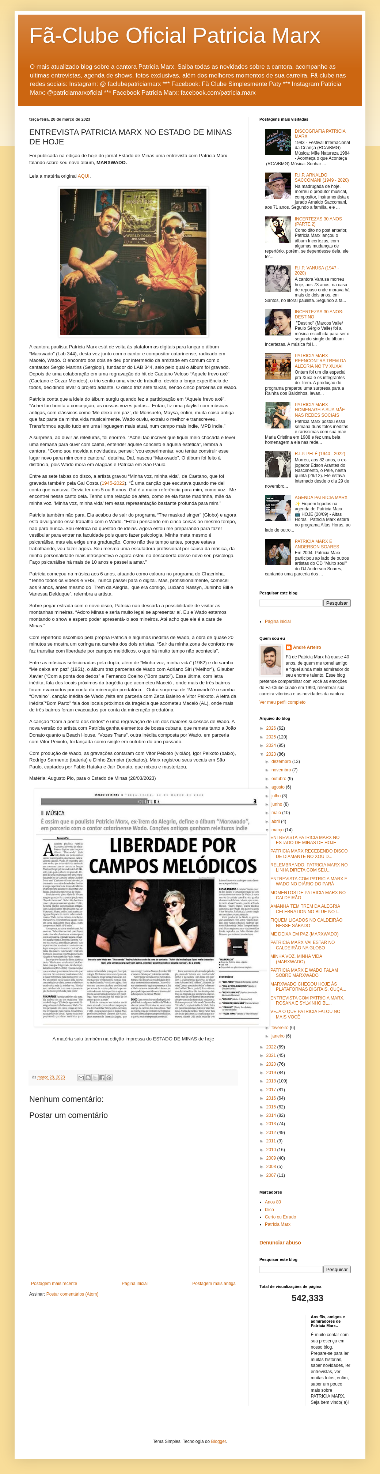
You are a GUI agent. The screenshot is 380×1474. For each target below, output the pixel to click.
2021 (271, 1055)
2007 (271, 1175)
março (278, 829)
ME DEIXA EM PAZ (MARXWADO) (304, 934)
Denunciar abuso (280, 1243)
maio (276, 812)
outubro (279, 778)
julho (276, 795)
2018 (271, 1081)
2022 (271, 1047)
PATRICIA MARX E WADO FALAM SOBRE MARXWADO (304, 973)
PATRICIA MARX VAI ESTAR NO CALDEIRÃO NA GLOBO (302, 945)
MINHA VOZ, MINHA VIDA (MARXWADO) (296, 959)
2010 (271, 1149)
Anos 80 (273, 1202)
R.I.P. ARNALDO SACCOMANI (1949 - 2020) (322, 178)
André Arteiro (307, 647)
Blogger (218, 1441)
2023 (271, 754)
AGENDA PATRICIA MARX (321, 497)
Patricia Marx (277, 1224)
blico (269, 1209)
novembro (281, 769)
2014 (271, 1115)
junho (277, 804)
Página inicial (135, 1283)
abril (276, 821)
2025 (271, 737)
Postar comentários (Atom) (72, 1294)
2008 (271, 1166)
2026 (271, 728)
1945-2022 (113, 483)
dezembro (281, 761)
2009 (271, 1158)
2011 (271, 1141)
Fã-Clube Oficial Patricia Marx (174, 35)
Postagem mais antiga (214, 1283)
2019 (271, 1072)
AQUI (84, 176)
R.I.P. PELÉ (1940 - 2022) (320, 453)
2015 (271, 1107)
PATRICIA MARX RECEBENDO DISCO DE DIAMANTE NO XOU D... (309, 854)
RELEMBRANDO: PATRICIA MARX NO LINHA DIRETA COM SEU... (309, 867)
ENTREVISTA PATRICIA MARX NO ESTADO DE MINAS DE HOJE (304, 840)
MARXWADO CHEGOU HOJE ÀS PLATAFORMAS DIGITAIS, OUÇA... (308, 987)
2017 (271, 1089)
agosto (278, 787)
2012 (271, 1132)
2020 (271, 1064)
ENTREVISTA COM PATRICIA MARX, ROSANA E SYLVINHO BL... (307, 1000)
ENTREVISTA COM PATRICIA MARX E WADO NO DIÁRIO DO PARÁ (308, 881)
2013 (271, 1123)
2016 (271, 1098)
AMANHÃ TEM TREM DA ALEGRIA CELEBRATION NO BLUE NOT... (305, 909)
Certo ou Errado (280, 1217)
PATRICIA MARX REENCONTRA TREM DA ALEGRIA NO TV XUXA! (320, 361)
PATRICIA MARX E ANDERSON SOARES (317, 544)
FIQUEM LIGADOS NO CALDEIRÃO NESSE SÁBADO (306, 923)
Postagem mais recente (54, 1283)
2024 (271, 745)
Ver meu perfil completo (282, 702)
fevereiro (280, 1027)
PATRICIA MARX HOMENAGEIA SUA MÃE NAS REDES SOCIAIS (320, 410)
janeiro (278, 1036)
